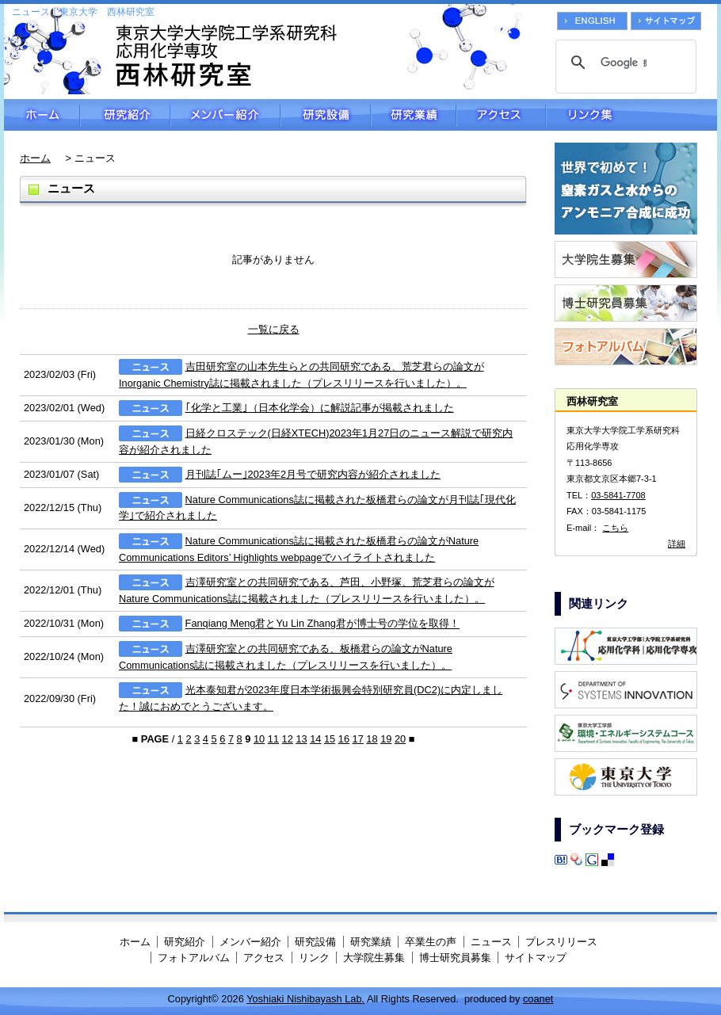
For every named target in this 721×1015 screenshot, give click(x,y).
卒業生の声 (430, 942)
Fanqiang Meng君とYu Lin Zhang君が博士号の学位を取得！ (322, 624)
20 (400, 739)
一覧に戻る (273, 329)
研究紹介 (125, 115)
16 (343, 739)
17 (358, 739)
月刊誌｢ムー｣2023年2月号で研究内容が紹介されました (313, 474)
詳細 (676, 543)
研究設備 (325, 115)
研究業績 (413, 115)
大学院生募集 (374, 957)
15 (329, 739)
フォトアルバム (194, 957)
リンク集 (631, 115)
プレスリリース (561, 942)
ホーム (42, 115)
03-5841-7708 (618, 495)
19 (385, 739)
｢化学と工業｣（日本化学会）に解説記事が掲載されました (319, 408)
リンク (314, 957)
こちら (615, 527)
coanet (538, 999)
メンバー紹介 (225, 115)
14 (315, 739)
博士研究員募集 (455, 957)
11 (273, 739)
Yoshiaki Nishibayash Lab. (305, 999)
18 (371, 739)
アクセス (501, 115)
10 (259, 739)
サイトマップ (535, 957)
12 (287, 739)
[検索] (624, 62)
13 (301, 739)
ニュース (491, 942)
